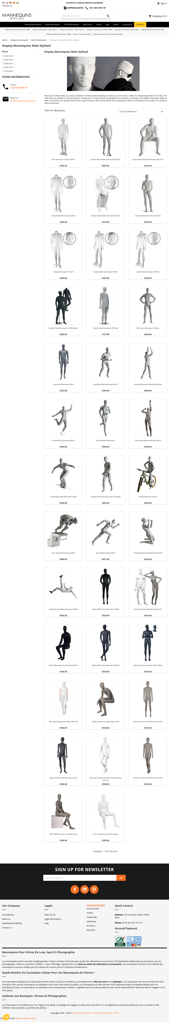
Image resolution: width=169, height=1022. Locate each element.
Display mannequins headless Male (99, 29)
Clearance (140, 24)
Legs (107, 24)
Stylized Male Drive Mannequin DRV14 (106, 665)
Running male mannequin (105, 440)
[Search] (85, 16)
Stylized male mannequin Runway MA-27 (106, 159)
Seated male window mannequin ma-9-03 (148, 159)
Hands (116, 24)
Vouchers (91, 925)
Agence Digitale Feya (25, 1018)
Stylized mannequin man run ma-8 (148, 216)
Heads (98, 24)
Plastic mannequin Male (82, 34)
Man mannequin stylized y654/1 (63, 159)
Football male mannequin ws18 (63, 440)
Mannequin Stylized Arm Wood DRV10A (63, 721)
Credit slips (92, 917)
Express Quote (73, 7)
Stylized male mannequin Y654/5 (63, 216)
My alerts (91, 930)
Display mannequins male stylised (44, 29)
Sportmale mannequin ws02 (63, 384)
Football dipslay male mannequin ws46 (147, 553)
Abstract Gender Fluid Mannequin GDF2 (147, 721)
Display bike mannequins (148, 497)
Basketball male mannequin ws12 (105, 384)
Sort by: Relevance (128, 111)
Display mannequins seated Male (127, 29)
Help (46, 923)
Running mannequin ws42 (105, 553)
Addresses (91, 921)
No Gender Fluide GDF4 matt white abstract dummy (106, 779)
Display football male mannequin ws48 (63, 609)
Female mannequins (33, 24)
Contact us (7, 5)
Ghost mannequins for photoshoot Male (108, 34)
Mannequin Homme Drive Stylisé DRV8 (148, 665)
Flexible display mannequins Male (58, 34)
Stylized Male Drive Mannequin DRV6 (105, 609)
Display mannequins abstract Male (17, 29)
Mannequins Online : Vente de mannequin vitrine (96, 1013)
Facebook (75, 889)
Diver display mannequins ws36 (63, 553)
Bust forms (87, 24)
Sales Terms (50, 914)
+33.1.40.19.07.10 (95, 7)
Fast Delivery (8, 914)
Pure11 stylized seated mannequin (105, 834)
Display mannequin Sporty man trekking (105, 497)
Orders (90, 912)
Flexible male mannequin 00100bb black (63, 328)
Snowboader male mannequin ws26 (63, 497)
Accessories (127, 24)
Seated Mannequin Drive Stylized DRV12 (63, 665)
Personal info (93, 908)
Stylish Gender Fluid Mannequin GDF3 (63, 778)
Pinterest (94, 889)
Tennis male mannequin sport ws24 (148, 440)
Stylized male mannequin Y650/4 (106, 272)
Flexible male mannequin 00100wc (105, 328)
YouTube (84, 889)
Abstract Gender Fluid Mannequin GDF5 (147, 778)
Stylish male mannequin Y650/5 (147, 272)
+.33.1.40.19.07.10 (18, 87)
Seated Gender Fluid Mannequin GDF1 (106, 721)
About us (6, 919)
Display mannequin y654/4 (63, 272)
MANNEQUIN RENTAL (12, 923)
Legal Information (52, 919)
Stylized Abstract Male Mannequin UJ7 (148, 609)
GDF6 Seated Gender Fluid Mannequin (63, 834)
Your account (96, 905)
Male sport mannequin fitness (148, 328)
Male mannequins (52, 24)
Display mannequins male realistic (71, 29)
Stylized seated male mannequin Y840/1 (105, 216)
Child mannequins (71, 24)
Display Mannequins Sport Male (152, 29)
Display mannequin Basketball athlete (148, 384)
